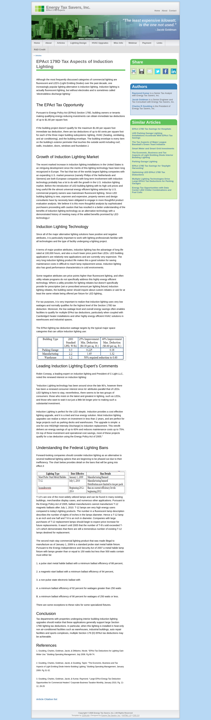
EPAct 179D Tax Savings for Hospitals (151, 129)
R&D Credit (39, 49)
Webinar (132, 43)
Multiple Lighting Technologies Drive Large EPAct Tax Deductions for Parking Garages (153, 181)
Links (159, 43)
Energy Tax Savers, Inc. (68, 7)
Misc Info (118, 43)
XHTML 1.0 (126, 715)
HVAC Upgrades (100, 43)
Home (157, 11)
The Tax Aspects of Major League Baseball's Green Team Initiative (149, 143)
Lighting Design (78, 43)
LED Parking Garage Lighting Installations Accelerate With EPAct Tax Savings (152, 135)
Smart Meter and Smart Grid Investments (153, 148)
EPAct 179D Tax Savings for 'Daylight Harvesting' (151, 167)
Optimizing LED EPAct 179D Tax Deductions (148, 173)
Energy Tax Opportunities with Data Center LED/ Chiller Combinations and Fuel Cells (151, 190)
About (164, 11)
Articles (61, 43)
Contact (172, 11)
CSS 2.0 (136, 715)
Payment (146, 43)
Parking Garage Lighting (144, 161)
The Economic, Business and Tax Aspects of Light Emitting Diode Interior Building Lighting (152, 155)
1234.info (85, 715)
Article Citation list (46, 699)
